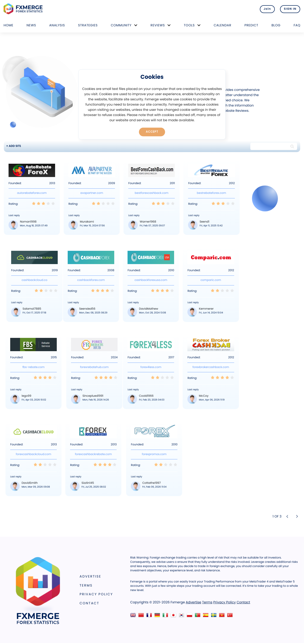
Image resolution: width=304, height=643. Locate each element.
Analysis (57, 25)
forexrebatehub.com (94, 367)
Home (8, 25)
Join (266, 9)
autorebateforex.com (32, 193)
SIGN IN (290, 9)
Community (121, 25)
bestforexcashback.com (151, 193)
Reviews (158, 25)
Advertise (90, 576)
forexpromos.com (154, 454)
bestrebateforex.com (211, 193)
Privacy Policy (96, 594)
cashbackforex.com (91, 280)
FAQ (297, 25)
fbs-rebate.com (33, 367)
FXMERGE (24, 9)
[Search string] (269, 146)
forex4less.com (150, 367)
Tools (189, 25)
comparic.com (210, 280)
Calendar (222, 25)
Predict (251, 25)
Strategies (88, 25)
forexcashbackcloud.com (33, 454)
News (31, 25)
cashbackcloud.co (34, 280)
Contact (89, 603)
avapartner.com (91, 193)
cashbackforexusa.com (150, 280)
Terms (86, 585)
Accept (152, 132)
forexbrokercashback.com (210, 367)
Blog (275, 25)
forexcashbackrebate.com (93, 454)
